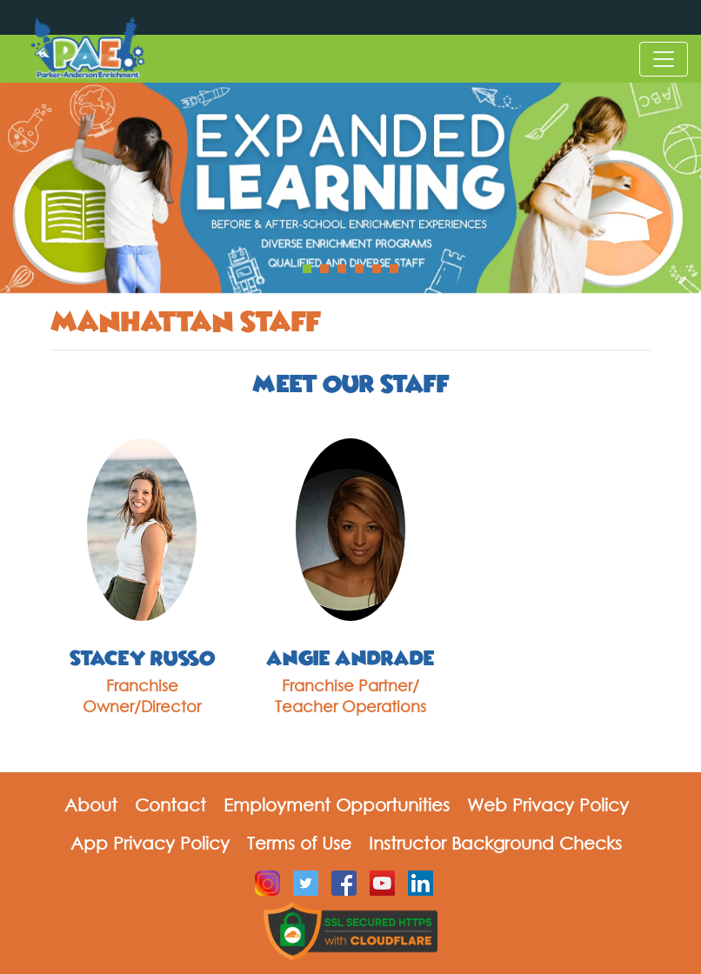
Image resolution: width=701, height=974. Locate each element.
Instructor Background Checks (495, 843)
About (90, 805)
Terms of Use (299, 843)
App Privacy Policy (150, 843)
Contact (170, 805)
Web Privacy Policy (548, 805)
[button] (307, 268)
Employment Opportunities (337, 805)
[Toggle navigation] (663, 59)
